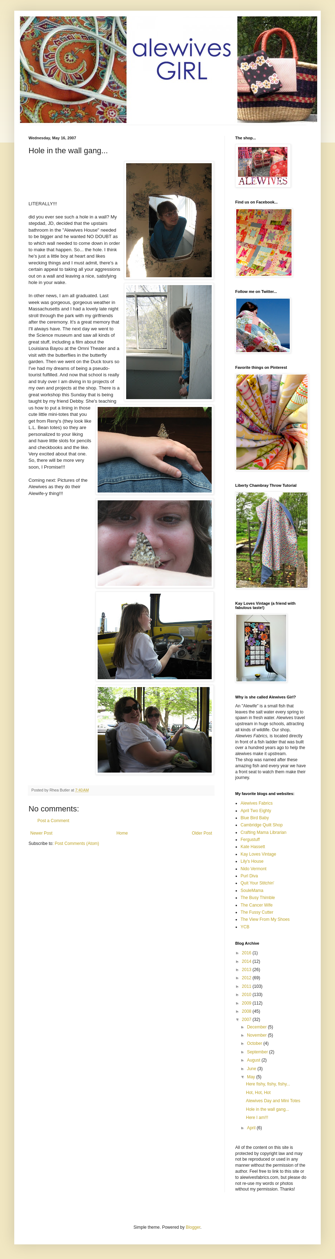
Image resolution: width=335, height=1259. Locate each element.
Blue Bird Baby (255, 817)
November (257, 1035)
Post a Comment (53, 820)
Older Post (202, 833)
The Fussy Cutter (257, 912)
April (252, 1127)
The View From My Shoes (265, 919)
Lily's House (252, 861)
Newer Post (41, 833)
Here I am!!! (257, 1117)
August (254, 1060)
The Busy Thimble (258, 897)
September (258, 1051)
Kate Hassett (253, 846)
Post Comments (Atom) (77, 843)
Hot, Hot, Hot (258, 1092)
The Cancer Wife (257, 905)
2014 (247, 961)
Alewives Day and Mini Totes (273, 1100)
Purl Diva (249, 875)
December (257, 1027)
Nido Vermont (254, 868)
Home (122, 833)
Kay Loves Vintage (258, 854)
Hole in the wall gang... (267, 1109)
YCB (245, 926)
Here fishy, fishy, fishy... (268, 1084)
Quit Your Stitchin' (257, 883)
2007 (247, 1019)
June (252, 1068)
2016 (247, 952)
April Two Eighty (256, 810)
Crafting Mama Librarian (264, 832)
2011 (247, 986)
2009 (247, 1003)
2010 (247, 994)
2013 (247, 969)
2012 (247, 977)
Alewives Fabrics (257, 803)
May (251, 1076)
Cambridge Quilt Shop (262, 824)
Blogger (193, 1227)
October (255, 1043)
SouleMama (252, 890)
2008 (247, 1011)
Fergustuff (250, 839)
